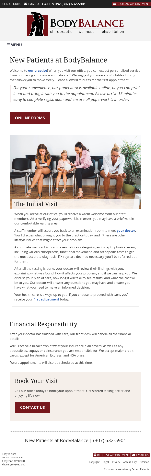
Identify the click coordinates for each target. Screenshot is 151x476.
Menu (14, 44)
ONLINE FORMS (30, 117)
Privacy (116, 461)
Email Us (32, 4)
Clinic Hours (11, 4)
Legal (106, 461)
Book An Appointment (131, 4)
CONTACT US (32, 407)
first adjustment (46, 299)
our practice (37, 70)
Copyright (94, 461)
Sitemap (144, 461)
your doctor (126, 230)
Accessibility (130, 461)
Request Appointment (112, 455)
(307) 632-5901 (74, 4)
